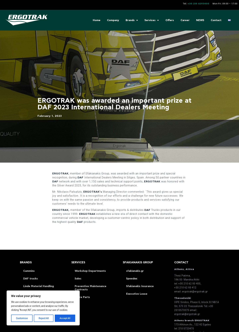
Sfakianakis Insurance (140, 286)
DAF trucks (30, 278)
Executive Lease (136, 294)
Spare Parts (82, 297)
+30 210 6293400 (198, 4)
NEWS (200, 20)
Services (152, 20)
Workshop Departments (90, 271)
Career (185, 20)
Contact (216, 20)
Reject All (44, 318)
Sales (78, 278)
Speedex (131, 278)
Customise (22, 318)
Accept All (65, 318)
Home (96, 20)
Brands (132, 20)
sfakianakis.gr (135, 271)
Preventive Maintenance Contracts (90, 288)
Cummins (29, 271)
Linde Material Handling (38, 286)
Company (113, 20)
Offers (169, 20)
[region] (43, 308)
